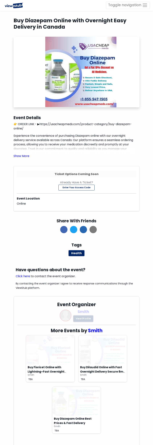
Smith (83, 311)
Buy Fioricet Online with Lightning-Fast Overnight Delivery (46, 371)
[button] (21, 156)
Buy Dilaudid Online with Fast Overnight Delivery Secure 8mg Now (102, 371)
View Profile (83, 318)
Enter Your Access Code (76, 187)
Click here (23, 276)
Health (76, 253)
